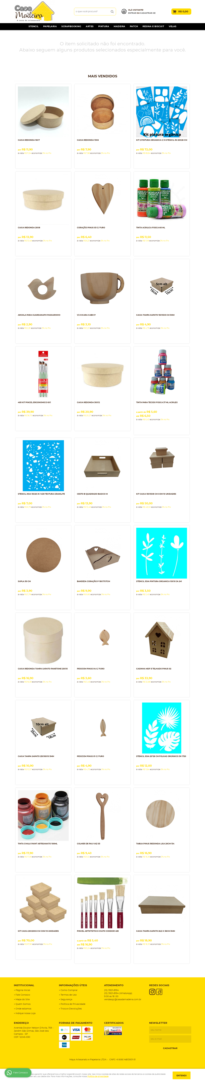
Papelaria (50, 26)
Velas (172, 26)
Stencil (34, 26)
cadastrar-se (147, 13)
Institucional (24, 985)
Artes (90, 26)
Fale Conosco (23, 995)
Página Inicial (23, 990)
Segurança (66, 999)
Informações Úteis (73, 985)
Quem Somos (23, 1004)
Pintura (103, 26)
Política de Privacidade (73, 1004)
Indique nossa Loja (25, 1013)
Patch (134, 26)
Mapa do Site (23, 999)
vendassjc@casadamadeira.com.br (122, 999)
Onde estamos (23, 1009)
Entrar (132, 13)
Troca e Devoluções (71, 1009)
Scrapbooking (71, 26)
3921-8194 (111, 990)
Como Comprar (69, 990)
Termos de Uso (69, 995)
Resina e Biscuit (153, 26)
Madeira (119, 26)
